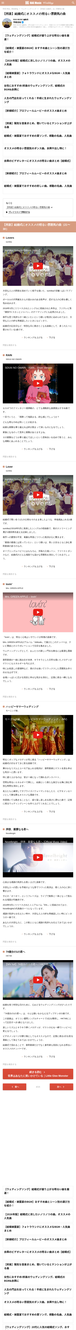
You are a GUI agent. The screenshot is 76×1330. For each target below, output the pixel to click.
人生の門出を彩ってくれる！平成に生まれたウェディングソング (38, 100)
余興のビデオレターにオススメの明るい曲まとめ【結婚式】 (38, 160)
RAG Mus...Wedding (10, 9)
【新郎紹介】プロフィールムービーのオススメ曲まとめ (35, 173)
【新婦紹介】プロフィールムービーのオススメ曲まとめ (35, 110)
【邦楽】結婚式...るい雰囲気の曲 (52, 9)
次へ (61, 1087)
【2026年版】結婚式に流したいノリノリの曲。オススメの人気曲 (37, 62)
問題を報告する (9, 345)
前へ (15, 1087)
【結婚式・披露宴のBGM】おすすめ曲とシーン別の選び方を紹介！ (37, 50)
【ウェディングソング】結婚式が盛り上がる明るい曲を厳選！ (36, 37)
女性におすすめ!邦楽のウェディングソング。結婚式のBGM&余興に (34, 87)
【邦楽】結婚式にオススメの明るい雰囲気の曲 (29, 207)
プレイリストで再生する (17, 212)
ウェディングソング (28, 9)
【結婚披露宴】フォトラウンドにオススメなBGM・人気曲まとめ (37, 75)
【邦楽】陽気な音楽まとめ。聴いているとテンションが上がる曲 (38, 125)
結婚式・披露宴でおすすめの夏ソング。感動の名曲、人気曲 (38, 135)
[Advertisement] (38, 1138)
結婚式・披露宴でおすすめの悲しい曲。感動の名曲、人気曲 (38, 186)
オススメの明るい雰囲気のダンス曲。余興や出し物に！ (35, 148)
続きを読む (38, 1074)
